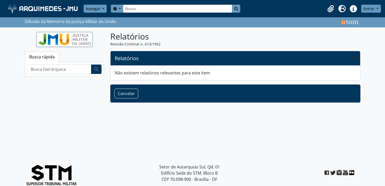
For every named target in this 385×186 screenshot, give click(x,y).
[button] (330, 8)
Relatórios (127, 58)
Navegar (93, 8)
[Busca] (177, 9)
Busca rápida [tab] (42, 57)
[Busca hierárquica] (59, 69)
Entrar (369, 8)
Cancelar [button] (126, 93)
